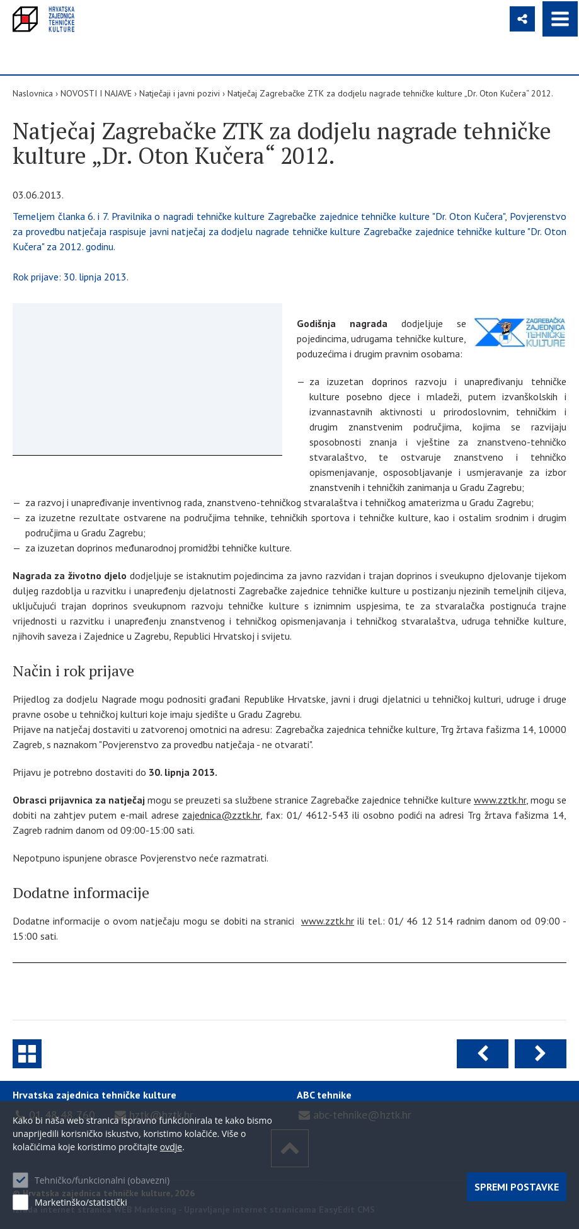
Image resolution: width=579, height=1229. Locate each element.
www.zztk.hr (500, 799)
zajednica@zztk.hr (221, 815)
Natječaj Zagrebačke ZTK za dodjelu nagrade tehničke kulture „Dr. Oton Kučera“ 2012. (390, 93)
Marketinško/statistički (81, 1202)
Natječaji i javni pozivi (179, 93)
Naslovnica (33, 93)
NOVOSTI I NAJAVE (96, 93)
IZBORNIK (560, 19)
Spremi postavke (516, 1186)
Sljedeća (540, 1053)
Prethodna (482, 1053)
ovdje (171, 1147)
